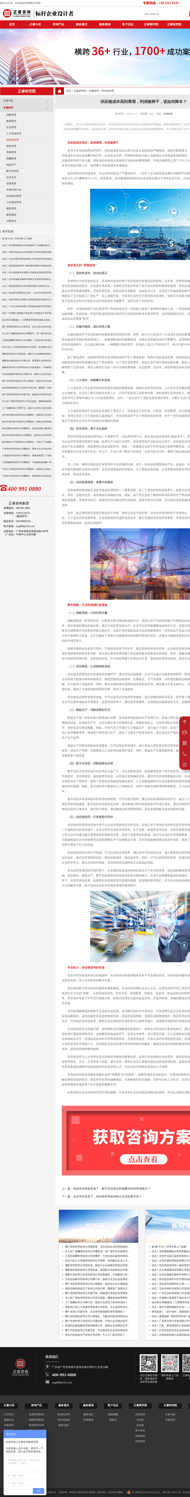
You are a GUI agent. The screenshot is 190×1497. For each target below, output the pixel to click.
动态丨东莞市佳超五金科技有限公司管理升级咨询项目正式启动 (28, 252)
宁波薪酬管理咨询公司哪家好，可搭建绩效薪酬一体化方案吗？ (28, 462)
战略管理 (11, 114)
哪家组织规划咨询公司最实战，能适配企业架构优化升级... (97, 1270)
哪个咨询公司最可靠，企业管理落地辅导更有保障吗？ (95, 1311)
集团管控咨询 (36, 1425)
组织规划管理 (13, 196)
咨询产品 (58, 24)
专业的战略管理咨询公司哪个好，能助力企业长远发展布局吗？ (28, 374)
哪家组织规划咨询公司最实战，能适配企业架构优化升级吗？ (28, 360)
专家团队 (9, 1425)
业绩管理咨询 (36, 1414)
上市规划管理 (13, 202)
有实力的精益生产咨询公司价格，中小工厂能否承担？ (95, 1335)
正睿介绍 (9, 1405)
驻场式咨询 (63, 1414)
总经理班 (140, 1414)
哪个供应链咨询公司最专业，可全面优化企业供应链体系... (97, 1330)
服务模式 (81, 24)
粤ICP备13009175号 (172, 1492)
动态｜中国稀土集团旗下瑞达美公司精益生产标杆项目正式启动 (28, 313)
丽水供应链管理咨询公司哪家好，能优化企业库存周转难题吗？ (28, 435)
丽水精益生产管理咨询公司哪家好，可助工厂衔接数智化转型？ (28, 442)
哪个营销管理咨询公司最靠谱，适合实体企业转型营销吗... (97, 1246)
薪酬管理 (11, 158)
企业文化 (11, 177)
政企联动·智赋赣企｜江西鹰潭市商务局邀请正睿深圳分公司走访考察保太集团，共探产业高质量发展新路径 (28, 320)
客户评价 (140, 1430)
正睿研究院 (174, 24)
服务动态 (88, 1414)
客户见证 (128, 24)
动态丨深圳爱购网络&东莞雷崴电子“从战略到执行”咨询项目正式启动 (28, 245)
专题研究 (27, 109)
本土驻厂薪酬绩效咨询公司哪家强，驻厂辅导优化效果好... (97, 1251)
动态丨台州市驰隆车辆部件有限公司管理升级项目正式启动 (28, 279)
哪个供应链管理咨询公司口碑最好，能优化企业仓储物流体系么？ (28, 381)
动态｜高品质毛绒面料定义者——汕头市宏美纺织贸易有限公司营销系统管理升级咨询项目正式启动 (28, 293)
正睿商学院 (151, 24)
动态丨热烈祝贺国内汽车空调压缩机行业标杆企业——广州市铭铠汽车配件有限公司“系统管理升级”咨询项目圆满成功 (28, 286)
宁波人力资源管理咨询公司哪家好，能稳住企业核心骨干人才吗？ (28, 469)
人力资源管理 (13, 133)
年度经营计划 (13, 189)
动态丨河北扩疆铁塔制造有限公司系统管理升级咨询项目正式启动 (28, 259)
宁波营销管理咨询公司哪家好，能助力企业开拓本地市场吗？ (28, 448)
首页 (68, 91)
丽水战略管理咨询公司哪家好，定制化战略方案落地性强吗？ (28, 428)
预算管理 (11, 208)
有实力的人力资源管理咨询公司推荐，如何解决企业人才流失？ (28, 347)
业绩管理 (11, 183)
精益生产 (11, 164)
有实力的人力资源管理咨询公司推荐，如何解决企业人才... (97, 1260)
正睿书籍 (27, 102)
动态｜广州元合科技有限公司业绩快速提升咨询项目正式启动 (28, 306)
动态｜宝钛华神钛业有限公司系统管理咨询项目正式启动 (28, 299)
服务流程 (64, 1425)
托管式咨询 (63, 1419)
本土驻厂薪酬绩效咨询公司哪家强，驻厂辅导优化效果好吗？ (28, 333)
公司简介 (9, 1414)
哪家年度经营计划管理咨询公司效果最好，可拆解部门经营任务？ (28, 367)
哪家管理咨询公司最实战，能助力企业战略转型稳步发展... (97, 1265)
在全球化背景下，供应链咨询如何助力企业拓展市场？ (107, 1196)
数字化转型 (12, 171)
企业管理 (11, 127)
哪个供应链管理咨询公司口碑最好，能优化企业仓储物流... (97, 1284)
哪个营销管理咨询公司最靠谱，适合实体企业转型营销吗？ (28, 326)
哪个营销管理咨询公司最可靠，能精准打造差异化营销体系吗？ (28, 394)
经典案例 (88, 1419)
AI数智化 (11, 221)
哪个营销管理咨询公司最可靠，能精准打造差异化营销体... (97, 1293)
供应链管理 (12, 139)
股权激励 (11, 214)
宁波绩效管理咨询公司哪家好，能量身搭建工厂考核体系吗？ (28, 455)
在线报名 (140, 1441)
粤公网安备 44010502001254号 (143, 1492)
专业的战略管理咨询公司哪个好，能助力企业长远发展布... (97, 1279)
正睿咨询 (168, 113)
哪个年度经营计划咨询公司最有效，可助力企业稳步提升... (97, 1321)
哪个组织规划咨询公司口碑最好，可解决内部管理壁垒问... (97, 1316)
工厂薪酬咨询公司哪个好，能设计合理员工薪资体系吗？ (28, 408)
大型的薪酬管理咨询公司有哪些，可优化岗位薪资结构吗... (97, 1256)
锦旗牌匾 (113, 1414)
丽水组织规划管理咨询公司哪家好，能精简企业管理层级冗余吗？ (28, 415)
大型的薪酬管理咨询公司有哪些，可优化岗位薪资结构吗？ (28, 340)
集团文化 (9, 1419)
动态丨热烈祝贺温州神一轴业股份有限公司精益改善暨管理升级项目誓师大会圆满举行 (28, 265)
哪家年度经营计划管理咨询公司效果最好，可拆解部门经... (97, 1274)
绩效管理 (11, 146)
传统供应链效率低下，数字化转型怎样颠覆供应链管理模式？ (111, 1188)
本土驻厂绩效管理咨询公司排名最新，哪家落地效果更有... (97, 1297)
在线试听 (140, 1436)
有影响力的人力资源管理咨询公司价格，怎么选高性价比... (97, 1307)
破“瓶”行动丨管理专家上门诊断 (17, 238)
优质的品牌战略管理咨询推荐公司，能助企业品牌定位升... (97, 1325)
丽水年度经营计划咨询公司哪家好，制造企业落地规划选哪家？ (28, 421)
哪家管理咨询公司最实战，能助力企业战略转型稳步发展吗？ (28, 354)
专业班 (140, 1419)
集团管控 (11, 121)
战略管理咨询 (36, 1419)
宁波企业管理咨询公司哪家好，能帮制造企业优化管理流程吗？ (28, 476)
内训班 (140, 1425)
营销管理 (11, 152)
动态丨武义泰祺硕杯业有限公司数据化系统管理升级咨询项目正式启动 (28, 272)
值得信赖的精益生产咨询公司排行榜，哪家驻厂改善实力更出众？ (28, 387)
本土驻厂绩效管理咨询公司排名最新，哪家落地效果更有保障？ (28, 401)
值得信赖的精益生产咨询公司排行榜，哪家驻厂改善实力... (97, 1288)
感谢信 (113, 1419)
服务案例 (104, 24)
